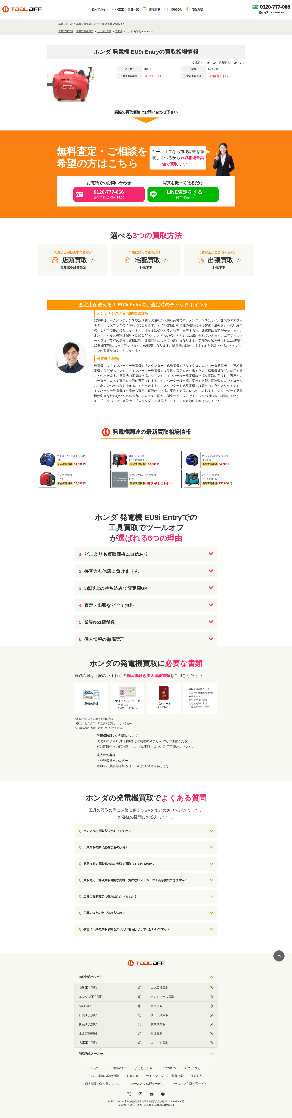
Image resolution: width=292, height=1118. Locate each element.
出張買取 (173, 9)
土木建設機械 (110, 1033)
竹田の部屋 (119, 1068)
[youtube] (151, 1094)
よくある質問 (144, 1068)
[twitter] (129, 1094)
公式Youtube (168, 1068)
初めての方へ (99, 9)
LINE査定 (118, 9)
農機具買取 (181, 1024)
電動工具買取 (110, 987)
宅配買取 (194, 9)
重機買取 (181, 1033)
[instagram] (140, 1094)
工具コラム (97, 1068)
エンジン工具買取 (110, 996)
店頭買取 (151, 9)
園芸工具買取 (110, 1024)
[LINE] (163, 1094)
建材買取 (181, 1006)
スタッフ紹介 (193, 1068)
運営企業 (177, 1075)
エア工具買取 (181, 987)
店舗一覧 (133, 9)
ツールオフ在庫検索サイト (189, 1083)
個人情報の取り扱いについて (104, 1083)
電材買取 (110, 1006)
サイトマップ (155, 1075)
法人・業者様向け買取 (104, 1075)
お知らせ (133, 1075)
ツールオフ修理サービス (147, 1083)
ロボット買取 (181, 1042)
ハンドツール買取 (181, 996)
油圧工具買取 (181, 1015)
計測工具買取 (110, 1015)
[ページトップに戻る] (279, 955)
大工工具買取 (110, 1042)
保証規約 (197, 1075)
